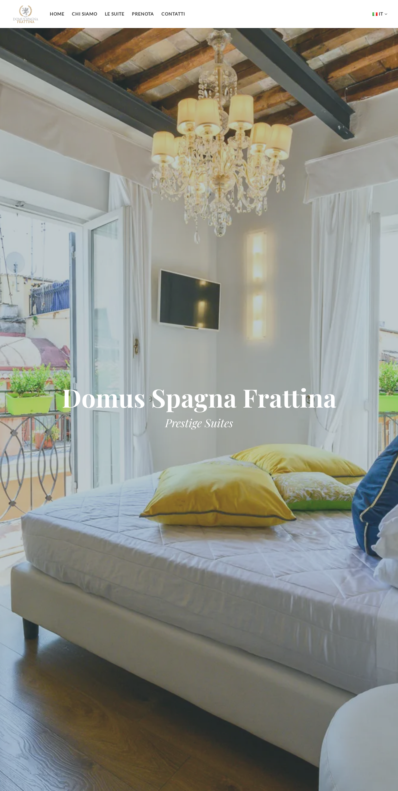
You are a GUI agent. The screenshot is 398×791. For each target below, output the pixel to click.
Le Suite (114, 13)
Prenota (143, 13)
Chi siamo (84, 13)
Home (57, 13)
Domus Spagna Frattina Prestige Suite (25, 14)
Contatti (173, 13)
